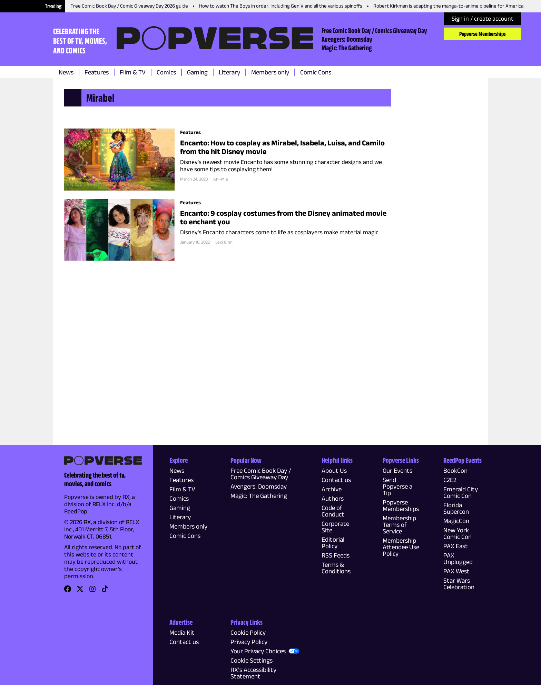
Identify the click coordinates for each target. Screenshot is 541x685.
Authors (333, 498)
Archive (332, 489)
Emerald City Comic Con (460, 492)
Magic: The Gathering (347, 47)
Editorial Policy (333, 542)
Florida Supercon (456, 508)
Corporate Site (335, 526)
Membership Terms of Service (399, 524)
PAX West (456, 571)
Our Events (397, 470)
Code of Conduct (333, 511)
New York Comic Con (457, 533)
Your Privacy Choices (258, 651)
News (66, 72)
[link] (67, 591)
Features (97, 72)
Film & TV (133, 72)
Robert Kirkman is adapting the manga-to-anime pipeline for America (448, 6)
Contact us (336, 480)
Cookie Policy (248, 632)
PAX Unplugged (458, 558)
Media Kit (182, 632)
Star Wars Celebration (458, 583)
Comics (166, 72)
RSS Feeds (336, 555)
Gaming (197, 72)
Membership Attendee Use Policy (401, 547)
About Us (334, 470)
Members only (270, 72)
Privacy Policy (248, 641)
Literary (229, 72)
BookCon (455, 470)
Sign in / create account (482, 18)
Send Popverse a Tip (397, 486)
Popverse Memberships (482, 33)
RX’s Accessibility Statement (253, 672)
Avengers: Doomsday (347, 39)
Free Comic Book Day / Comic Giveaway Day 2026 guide (129, 6)
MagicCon (456, 521)
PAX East (455, 546)
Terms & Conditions (336, 567)
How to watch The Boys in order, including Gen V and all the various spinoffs (280, 6)
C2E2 (449, 480)
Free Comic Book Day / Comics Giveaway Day (374, 30)
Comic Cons (315, 72)
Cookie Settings (251, 660)
